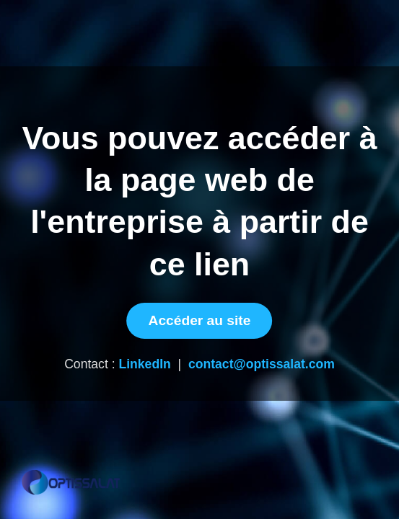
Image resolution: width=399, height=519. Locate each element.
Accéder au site (200, 320)
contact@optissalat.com (261, 364)
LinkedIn (144, 364)
